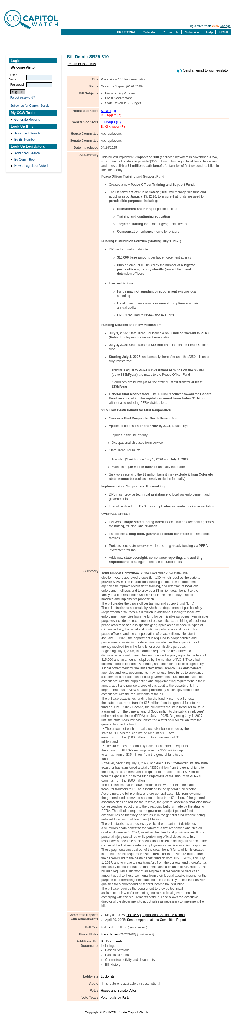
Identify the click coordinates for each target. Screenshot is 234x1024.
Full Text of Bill (111, 927)
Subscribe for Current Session (30, 105)
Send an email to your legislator (206, 70)
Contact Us (170, 32)
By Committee (24, 159)
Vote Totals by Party (115, 997)
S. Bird (106, 111)
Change (225, 26)
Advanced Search (27, 133)
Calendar (149, 32)
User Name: (13, 77)
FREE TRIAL (126, 32)
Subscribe (192, 32)
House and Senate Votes (119, 990)
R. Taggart (108, 115)
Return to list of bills (82, 64)
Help (209, 32)
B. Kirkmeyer (110, 126)
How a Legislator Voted (31, 166)
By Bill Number (25, 139)
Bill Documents (111, 941)
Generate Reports (27, 119)
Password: (17, 84)
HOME (224, 32)
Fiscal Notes (110, 934)
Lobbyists (108, 976)
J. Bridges (108, 122)
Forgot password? (22, 97)
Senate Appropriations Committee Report (156, 920)
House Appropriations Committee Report (155, 915)
